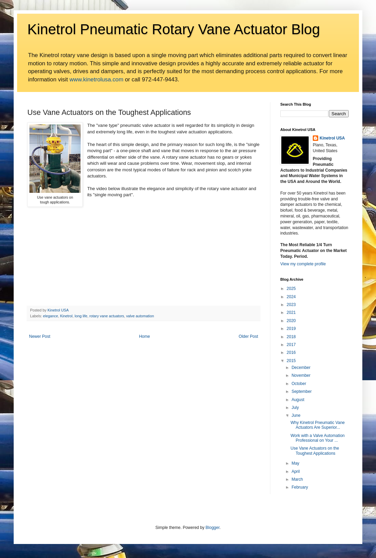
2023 (291, 304)
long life (81, 316)
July (295, 407)
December (301, 367)
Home (144, 336)
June (296, 415)
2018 (291, 336)
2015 (291, 360)
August (298, 399)
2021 (291, 312)
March (297, 479)
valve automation (140, 316)
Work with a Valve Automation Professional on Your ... (318, 438)
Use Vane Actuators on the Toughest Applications (315, 450)
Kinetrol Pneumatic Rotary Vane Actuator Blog (173, 29)
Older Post (248, 336)
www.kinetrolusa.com (96, 79)
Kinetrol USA (332, 138)
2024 (291, 296)
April (296, 471)
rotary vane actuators (106, 316)
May (295, 463)
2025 (291, 288)
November (301, 375)
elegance (50, 316)
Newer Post (39, 336)
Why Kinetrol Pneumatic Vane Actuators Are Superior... (318, 425)
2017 (291, 344)
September (302, 391)
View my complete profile (303, 264)
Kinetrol (66, 316)
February (300, 487)
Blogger (212, 527)
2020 (291, 320)
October (299, 383)
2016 (291, 352)
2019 (291, 328)
